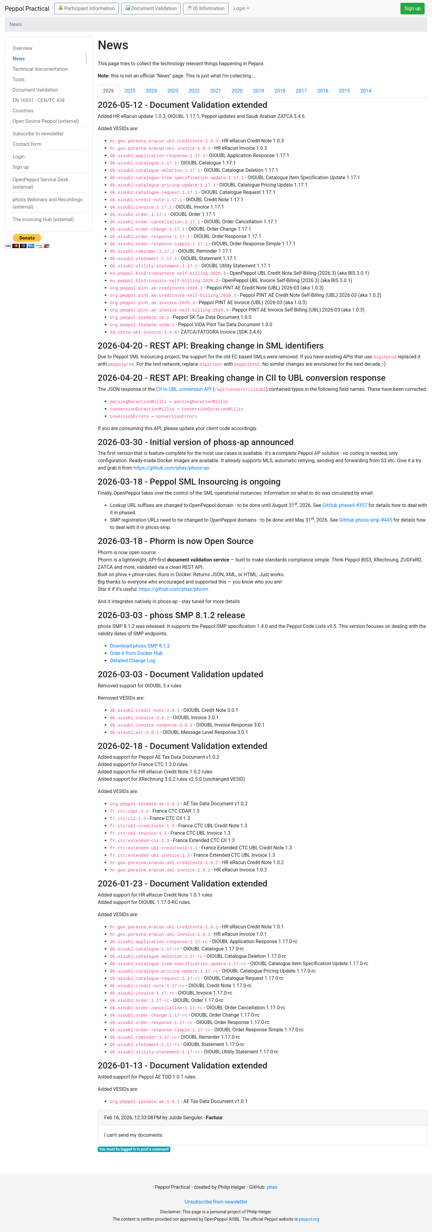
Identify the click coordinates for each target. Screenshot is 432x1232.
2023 (172, 91)
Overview (22, 48)
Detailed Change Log (132, 660)
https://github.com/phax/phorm (173, 589)
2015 (344, 91)
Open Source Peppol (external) (46, 121)
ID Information (206, 8)
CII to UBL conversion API (183, 389)
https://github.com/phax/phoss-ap (171, 468)
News (19, 59)
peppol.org (309, 1219)
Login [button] (239, 8)
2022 (194, 91)
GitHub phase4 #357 (344, 505)
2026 (108, 91)
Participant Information (86, 8)
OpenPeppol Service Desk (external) (40, 183)
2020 (237, 91)
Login (19, 157)
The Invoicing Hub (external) (43, 219)
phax (272, 1187)
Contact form (27, 144)
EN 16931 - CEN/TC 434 (39, 100)
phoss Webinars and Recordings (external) (48, 203)
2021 (215, 91)
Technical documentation (40, 69)
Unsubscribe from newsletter (216, 1202)
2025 (129, 91)
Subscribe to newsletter (38, 134)
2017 (301, 91)
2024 (151, 91)
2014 (365, 91)
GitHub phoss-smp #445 (365, 520)
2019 (258, 91)
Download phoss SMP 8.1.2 (140, 646)
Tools (19, 79)
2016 (322, 91)
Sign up (412, 8)
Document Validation (151, 8)
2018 (280, 91)
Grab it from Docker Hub (136, 653)
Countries (23, 111)
